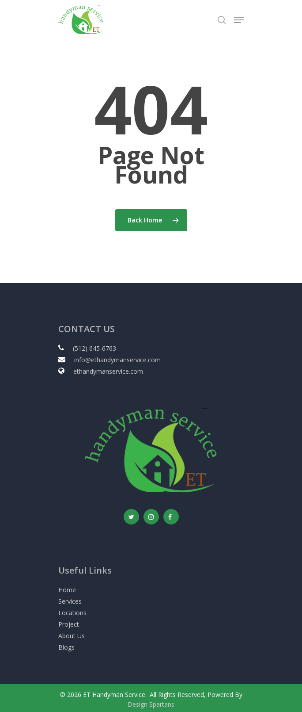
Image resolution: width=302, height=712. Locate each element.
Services (70, 601)
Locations (72, 613)
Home (67, 590)
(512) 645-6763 (94, 348)
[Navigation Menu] (239, 19)
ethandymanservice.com (108, 371)
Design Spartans (151, 704)
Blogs (66, 647)
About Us (71, 636)
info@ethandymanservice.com (117, 360)
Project (68, 624)
